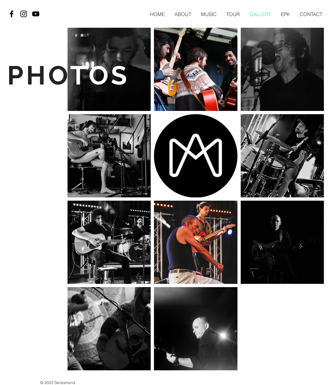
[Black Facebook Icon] (11, 13)
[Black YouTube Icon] (35, 13)
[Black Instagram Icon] (23, 13)
